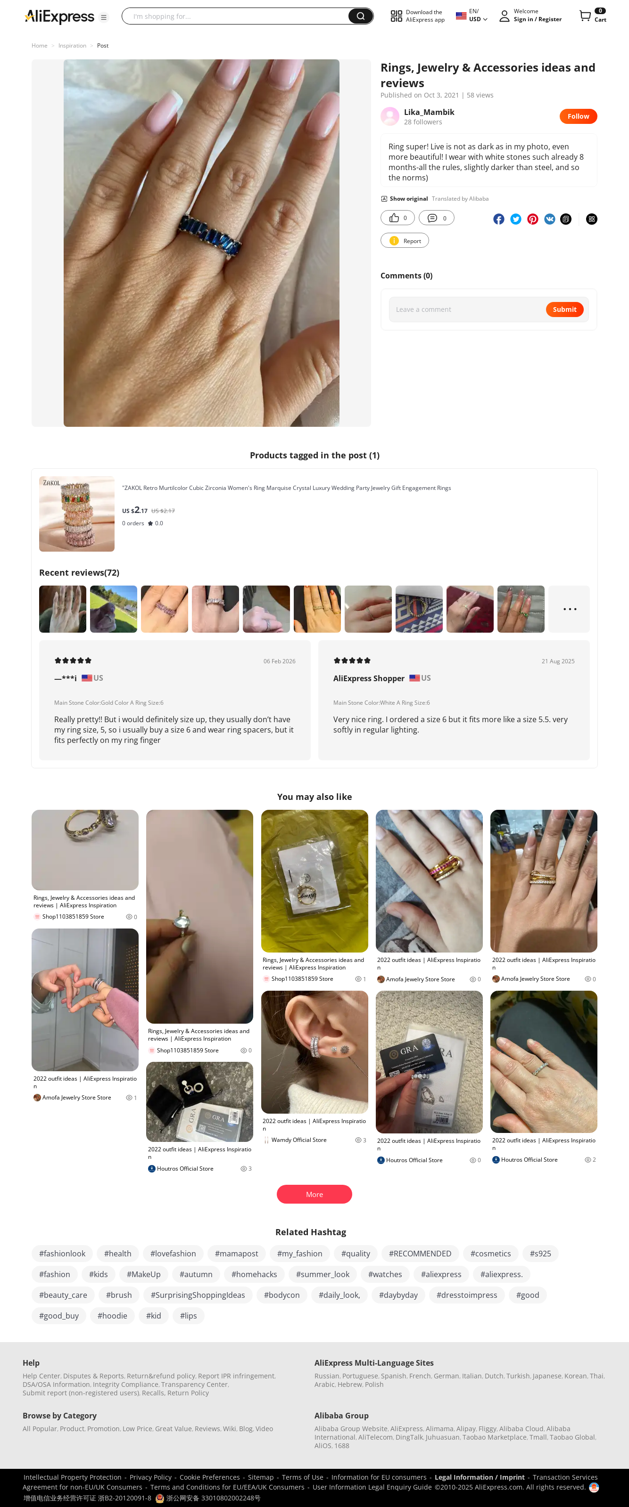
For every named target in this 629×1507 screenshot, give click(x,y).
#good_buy (59, 1316)
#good (527, 1295)
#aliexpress (441, 1274)
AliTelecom (375, 1437)
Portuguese (360, 1375)
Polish (374, 1384)
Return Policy (188, 1392)
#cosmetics (491, 1253)
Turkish (518, 1375)
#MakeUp (144, 1274)
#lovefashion (173, 1253)
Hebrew (350, 1384)
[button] (103, 17)
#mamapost (236, 1253)
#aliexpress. (501, 1274)
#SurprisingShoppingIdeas (198, 1295)
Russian (326, 1375)
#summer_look (322, 1274)
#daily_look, (339, 1295)
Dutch (494, 1375)
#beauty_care (63, 1295)
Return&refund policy (161, 1375)
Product (72, 1428)
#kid (153, 1316)
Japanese (547, 1375)
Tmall (538, 1437)
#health (118, 1253)
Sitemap (261, 1477)
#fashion (54, 1274)
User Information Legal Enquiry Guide (372, 1487)
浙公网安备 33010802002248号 (208, 1497)
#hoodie (112, 1316)
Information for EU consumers (379, 1477)
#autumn (196, 1274)
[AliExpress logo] (59, 16)
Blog (246, 1428)
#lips (188, 1316)
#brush (119, 1295)
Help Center (41, 1375)
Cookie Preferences (210, 1477)
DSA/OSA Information (56, 1384)
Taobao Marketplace (495, 1437)
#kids (98, 1274)
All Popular (40, 1428)
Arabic (324, 1384)
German (446, 1375)
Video (264, 1428)
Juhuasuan (443, 1437)
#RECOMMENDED (420, 1253)
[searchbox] (238, 16)
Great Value (173, 1428)
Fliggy (488, 1428)
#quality (355, 1253)
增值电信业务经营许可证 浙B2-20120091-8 (87, 1497)
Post (102, 45)
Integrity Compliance (125, 1384)
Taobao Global (572, 1437)
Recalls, (154, 1392)
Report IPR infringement (236, 1375)
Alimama (440, 1428)
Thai (597, 1375)
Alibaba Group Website (351, 1428)
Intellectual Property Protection (73, 1477)
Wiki (229, 1428)
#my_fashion (300, 1253)
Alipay (466, 1428)
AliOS (322, 1445)
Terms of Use (302, 1477)
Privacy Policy (151, 1477)
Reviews (207, 1428)
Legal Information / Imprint (480, 1477)
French (420, 1375)
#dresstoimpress (467, 1295)
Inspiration (72, 45)
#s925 (540, 1253)
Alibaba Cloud (521, 1428)
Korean (575, 1375)
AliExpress (406, 1428)
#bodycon (282, 1295)
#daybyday (398, 1295)
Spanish (393, 1375)
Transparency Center (194, 1384)
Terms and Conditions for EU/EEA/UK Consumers (227, 1487)
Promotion (103, 1428)
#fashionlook (62, 1253)
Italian (472, 1375)
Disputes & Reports (93, 1375)
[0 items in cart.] (592, 16)
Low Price (137, 1428)
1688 (341, 1445)
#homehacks (254, 1274)
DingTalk (409, 1437)
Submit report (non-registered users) (81, 1392)
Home (40, 45)
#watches (385, 1274)
